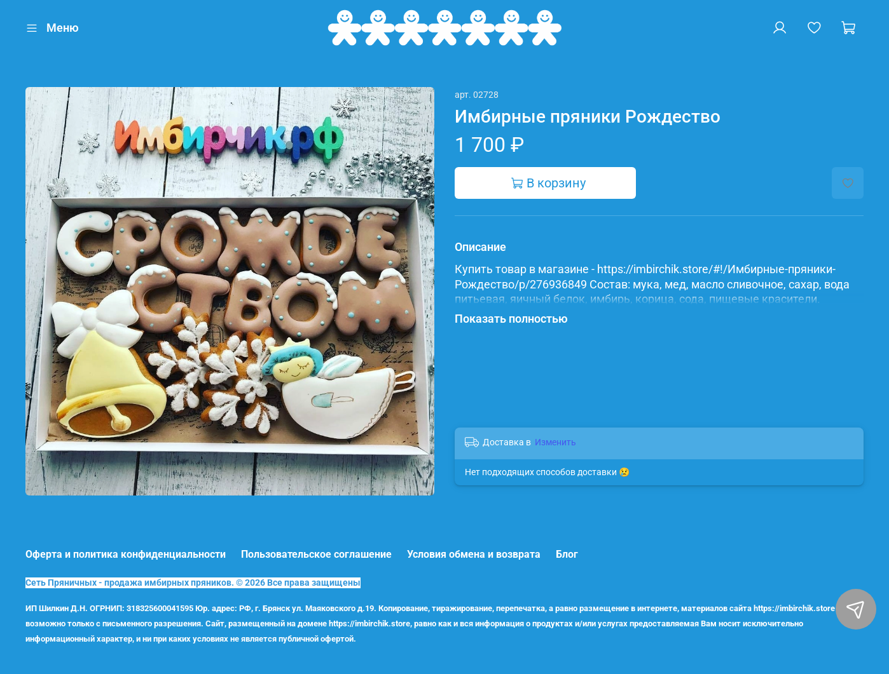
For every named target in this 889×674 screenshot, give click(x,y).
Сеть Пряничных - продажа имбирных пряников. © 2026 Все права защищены (193, 582)
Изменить (555, 442)
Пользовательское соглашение (316, 554)
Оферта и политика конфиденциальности (125, 554)
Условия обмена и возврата (474, 554)
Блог (567, 554)
